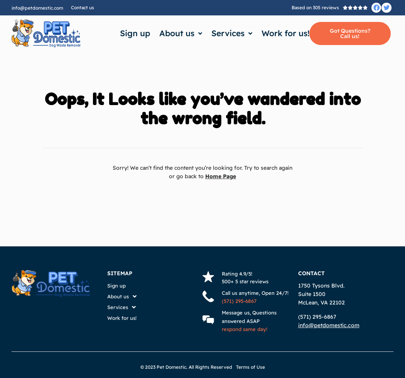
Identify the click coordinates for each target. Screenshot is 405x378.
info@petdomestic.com (37, 8)
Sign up (135, 33)
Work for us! (285, 33)
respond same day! (244, 329)
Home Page (221, 176)
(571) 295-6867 (239, 301)
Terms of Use (250, 367)
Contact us (82, 7)
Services (231, 33)
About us (180, 33)
